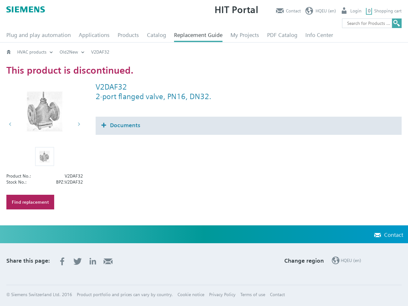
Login (355, 10)
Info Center (319, 35)
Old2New (69, 52)
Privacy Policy (222, 294)
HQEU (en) (326, 10)
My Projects (244, 35)
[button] (44, 156)
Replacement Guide (198, 35)
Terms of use (252, 294)
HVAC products (32, 52)
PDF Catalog (282, 35)
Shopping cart (388, 10)
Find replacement (30, 202)
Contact (293, 10)
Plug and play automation (38, 35)
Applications (94, 35)
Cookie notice (191, 294)
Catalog (156, 35)
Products (128, 35)
